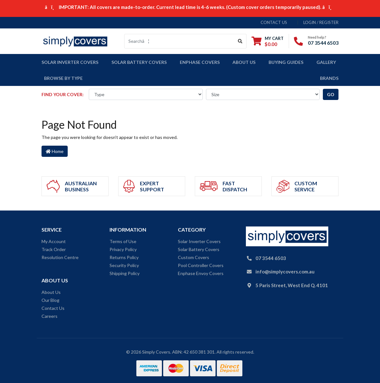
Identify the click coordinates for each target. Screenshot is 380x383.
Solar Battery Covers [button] (139, 62)
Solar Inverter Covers (199, 241)
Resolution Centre (60, 257)
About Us (243, 62)
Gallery (326, 62)
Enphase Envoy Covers (201, 273)
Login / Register (320, 22)
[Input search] (179, 41)
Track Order (54, 249)
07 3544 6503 (323, 43)
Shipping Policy (125, 273)
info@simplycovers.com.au (285, 271)
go (330, 94)
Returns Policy (124, 257)
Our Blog (50, 300)
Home (55, 151)
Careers (49, 316)
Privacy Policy (123, 249)
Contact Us (53, 308)
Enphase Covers (200, 62)
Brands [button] (329, 78)
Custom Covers (193, 257)
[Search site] (240, 41)
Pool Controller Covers (201, 265)
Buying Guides (286, 62)
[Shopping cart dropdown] (267, 41)
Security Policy (124, 265)
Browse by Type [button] (63, 78)
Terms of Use (123, 241)
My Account (54, 241)
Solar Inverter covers (70, 62)
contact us (274, 22)
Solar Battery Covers (198, 249)
